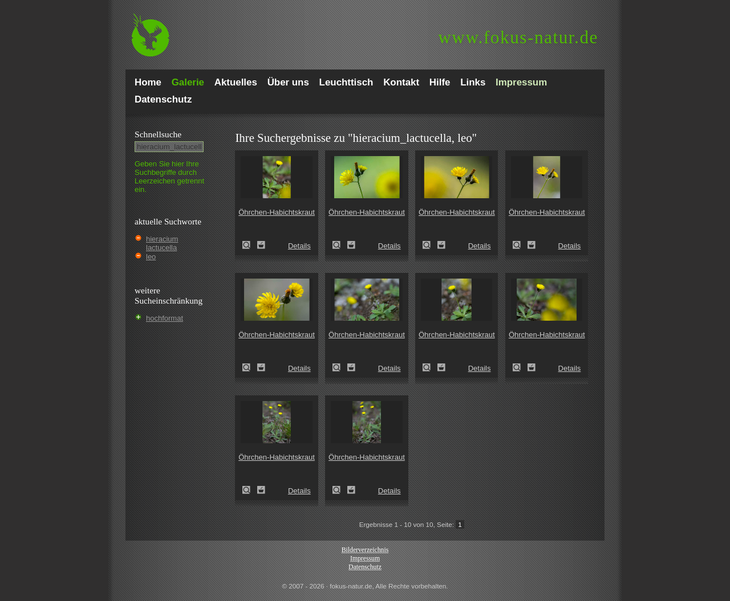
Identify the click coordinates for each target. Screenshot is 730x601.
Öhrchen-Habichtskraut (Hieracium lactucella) (249, 245)
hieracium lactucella (162, 243)
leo (151, 256)
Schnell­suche (158, 134)
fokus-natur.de (518, 37)
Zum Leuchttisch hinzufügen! (261, 245)
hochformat (164, 318)
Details (299, 246)
